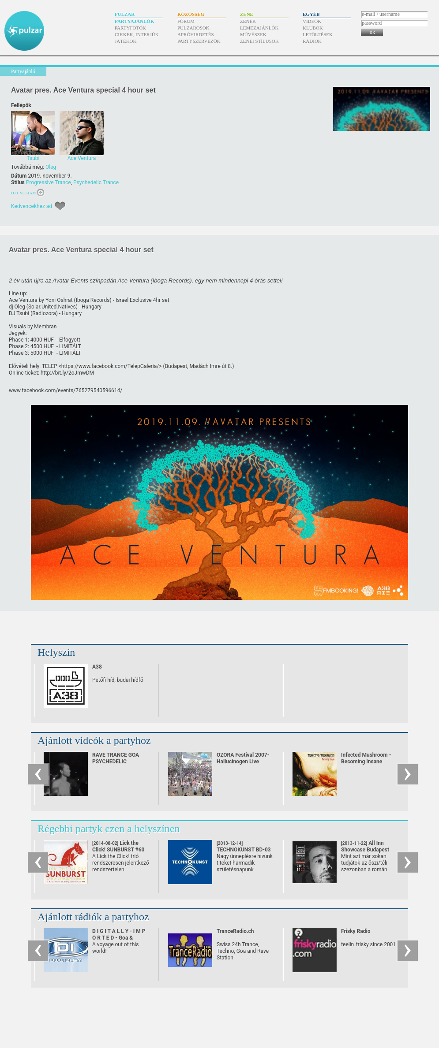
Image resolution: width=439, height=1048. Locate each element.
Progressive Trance (48, 182)
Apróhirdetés (195, 34)
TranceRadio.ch (235, 931)
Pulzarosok (193, 27)
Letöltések (318, 34)
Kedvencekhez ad (31, 206)
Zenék (248, 21)
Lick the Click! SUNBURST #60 (118, 849)
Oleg (50, 167)
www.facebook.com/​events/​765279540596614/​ (65, 390)
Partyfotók (130, 27)
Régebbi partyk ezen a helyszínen (109, 828)
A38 (97, 667)
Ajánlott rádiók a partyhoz (93, 916)
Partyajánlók (134, 21)
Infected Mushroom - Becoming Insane (366, 758)
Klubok (313, 27)
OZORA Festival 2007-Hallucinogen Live (243, 758)
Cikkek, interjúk (137, 34)
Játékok (126, 41)
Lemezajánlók (259, 27)
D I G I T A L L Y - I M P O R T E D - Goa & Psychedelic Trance (119, 938)
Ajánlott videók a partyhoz (94, 740)
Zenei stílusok (259, 41)
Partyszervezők (199, 41)
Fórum (186, 21)
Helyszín (56, 652)
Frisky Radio (355, 931)
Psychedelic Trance (96, 182)
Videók (312, 21)
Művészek (253, 34)
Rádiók (312, 41)
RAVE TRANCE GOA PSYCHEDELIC (115, 758)
